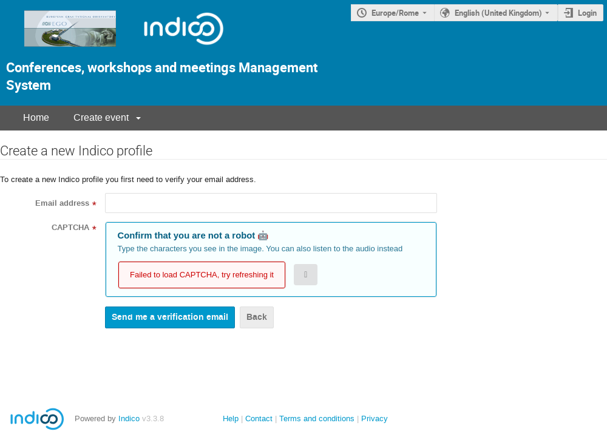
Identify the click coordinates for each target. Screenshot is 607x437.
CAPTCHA (70, 227)
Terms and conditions (316, 418)
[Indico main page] (59, 50)
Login (587, 12)
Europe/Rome (395, 12)
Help (231, 418)
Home (36, 117)
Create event (101, 117)
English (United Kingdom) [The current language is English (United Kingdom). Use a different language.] (498, 12)
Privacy (374, 418)
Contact (259, 418)
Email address (62, 203)
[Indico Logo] (171, 50)
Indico (129, 418)
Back (256, 317)
